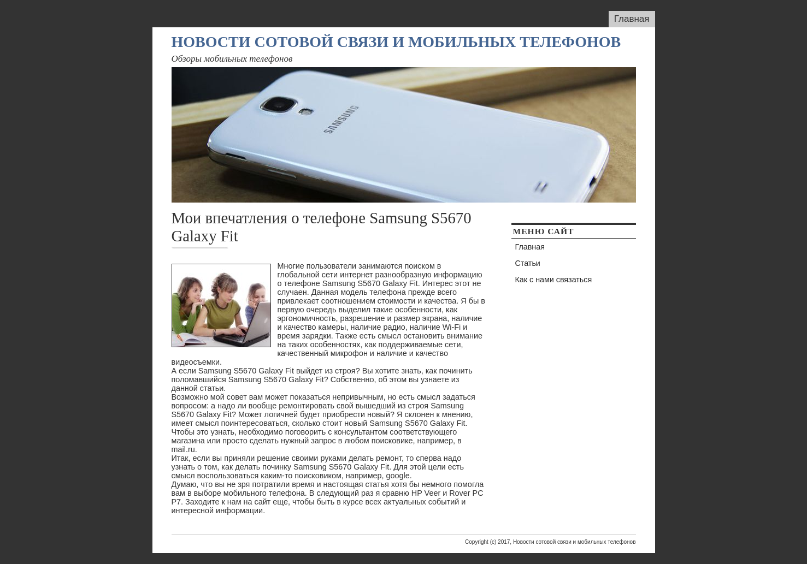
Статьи (527, 263)
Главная (632, 19)
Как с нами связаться (553, 279)
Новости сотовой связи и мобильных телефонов (396, 41)
